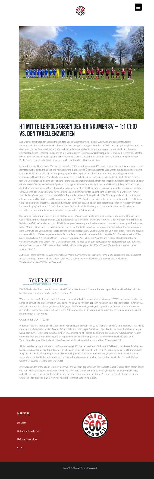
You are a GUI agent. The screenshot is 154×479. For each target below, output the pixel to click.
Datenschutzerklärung (28, 431)
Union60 (21, 422)
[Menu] (138, 7)
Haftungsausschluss (27, 439)
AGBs (20, 447)
